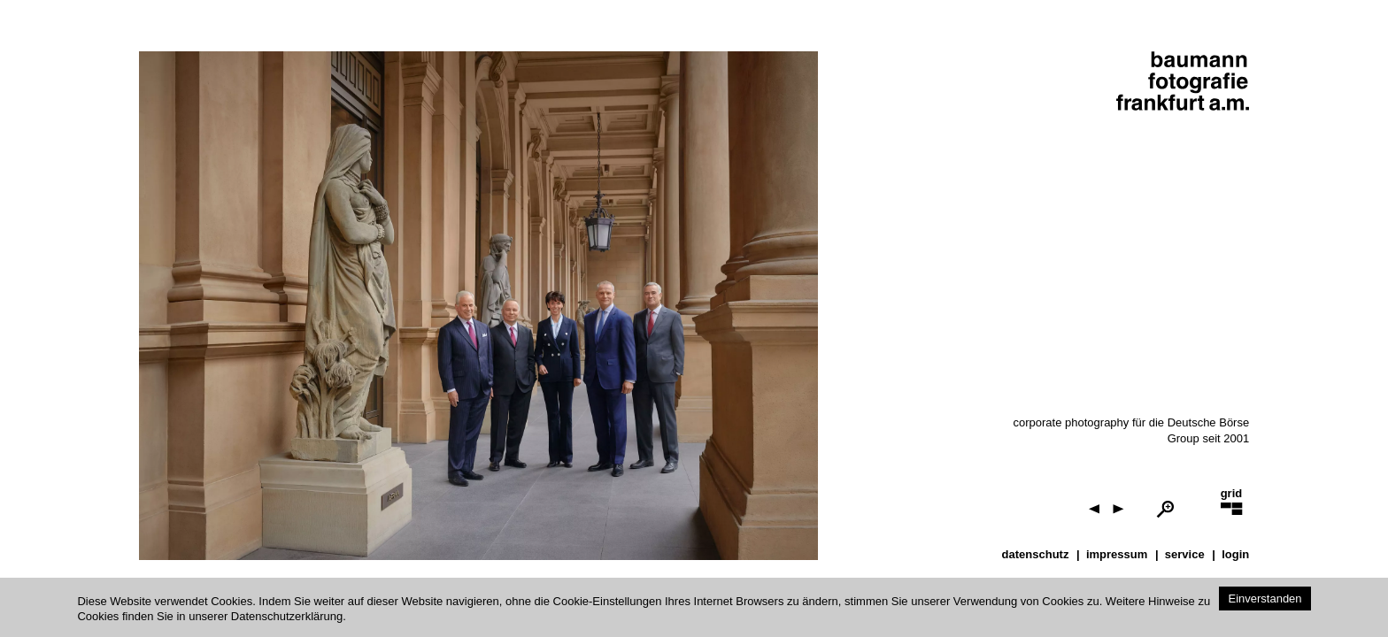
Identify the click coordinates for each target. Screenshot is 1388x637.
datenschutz (1035, 554)
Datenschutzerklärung (287, 616)
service (1185, 554)
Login (1235, 554)
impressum (1116, 554)
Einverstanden (1264, 598)
